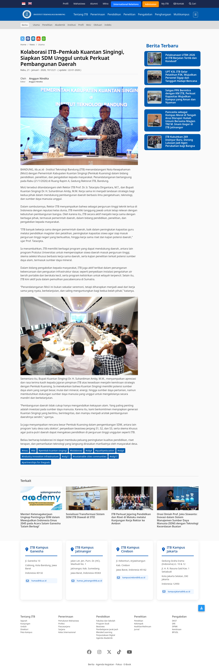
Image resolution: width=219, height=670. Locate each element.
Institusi (72, 24)
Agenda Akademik (104, 638)
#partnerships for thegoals (36, 462)
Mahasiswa (79, 3)
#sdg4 (89, 450)
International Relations (126, 4)
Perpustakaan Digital (105, 635)
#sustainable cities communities (89, 456)
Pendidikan (114, 14)
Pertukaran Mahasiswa (68, 620)
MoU (88, 24)
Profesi (61, 623)
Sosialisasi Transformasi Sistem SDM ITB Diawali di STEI (85, 515)
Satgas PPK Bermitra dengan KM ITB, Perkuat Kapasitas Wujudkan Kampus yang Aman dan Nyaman (180, 96)
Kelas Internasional (67, 632)
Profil (65, 3)
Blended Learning (104, 632)
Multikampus (181, 14)
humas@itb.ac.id (36, 580)
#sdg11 (66, 456)
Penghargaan (163, 14)
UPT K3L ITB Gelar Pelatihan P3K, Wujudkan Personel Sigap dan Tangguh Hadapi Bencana (181, 76)
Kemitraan (176, 629)
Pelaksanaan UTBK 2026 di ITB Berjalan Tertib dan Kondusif (181, 58)
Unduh (23, 626)
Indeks (108, 24)
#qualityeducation (104, 450)
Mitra (105, 3)
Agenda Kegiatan (105, 664)
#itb (33, 450)
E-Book (127, 664)
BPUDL (175, 632)
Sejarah (23, 620)
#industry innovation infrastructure (40, 456)
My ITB (165, 3)
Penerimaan (98, 14)
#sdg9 (120, 450)
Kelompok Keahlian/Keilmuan (142, 625)
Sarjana (61, 629)
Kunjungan (25, 623)
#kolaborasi (76, 450)
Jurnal (137, 629)
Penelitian (130, 14)
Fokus (119, 664)
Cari (192, 3)
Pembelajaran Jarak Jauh (107, 629)
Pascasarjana (64, 626)
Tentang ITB (80, 14)
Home (23, 44)
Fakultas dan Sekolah (105, 620)
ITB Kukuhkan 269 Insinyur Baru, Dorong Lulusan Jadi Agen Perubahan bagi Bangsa (180, 141)
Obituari (98, 24)
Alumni (94, 3)
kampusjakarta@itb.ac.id (176, 591)
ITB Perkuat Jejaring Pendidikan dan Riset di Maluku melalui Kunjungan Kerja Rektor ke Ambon (131, 518)
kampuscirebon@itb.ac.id (131, 577)
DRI (173, 623)
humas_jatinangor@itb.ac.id (87, 580)
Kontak (179, 3)
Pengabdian (145, 14)
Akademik (60, 24)
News (32, 44)
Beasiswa (100, 626)
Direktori (24, 629)
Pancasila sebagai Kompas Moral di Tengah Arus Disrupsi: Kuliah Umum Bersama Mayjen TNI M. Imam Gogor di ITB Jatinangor (180, 119)
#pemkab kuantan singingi (53, 450)
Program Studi (102, 623)
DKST (174, 620)
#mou (25, 450)
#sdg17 (113, 456)
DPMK (174, 626)
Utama (36, 24)
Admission (150, 4)
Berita (91, 664)
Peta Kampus (26, 632)
